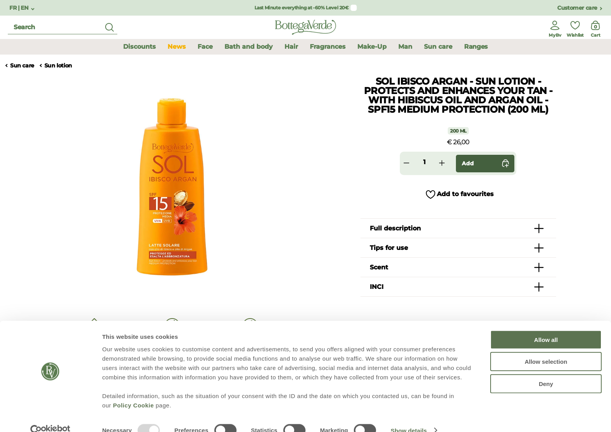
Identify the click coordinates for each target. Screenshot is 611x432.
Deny (546, 369)
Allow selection (545, 348)
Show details (409, 416)
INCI (376, 286)
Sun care (22, 65)
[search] (62, 27)
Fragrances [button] (328, 46)
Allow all (546, 325)
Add (487, 163)
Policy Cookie (133, 391)
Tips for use (389, 247)
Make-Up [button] (372, 46)
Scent (379, 267)
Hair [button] (291, 46)
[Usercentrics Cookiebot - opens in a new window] (50, 417)
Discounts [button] (139, 46)
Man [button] (405, 46)
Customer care (577, 8)
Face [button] (205, 46)
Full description (395, 228)
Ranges (476, 46)
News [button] (177, 46)
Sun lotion (58, 65)
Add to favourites (465, 194)
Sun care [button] (438, 46)
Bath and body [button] (248, 46)
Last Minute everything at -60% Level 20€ (301, 8)
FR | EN (19, 8)
